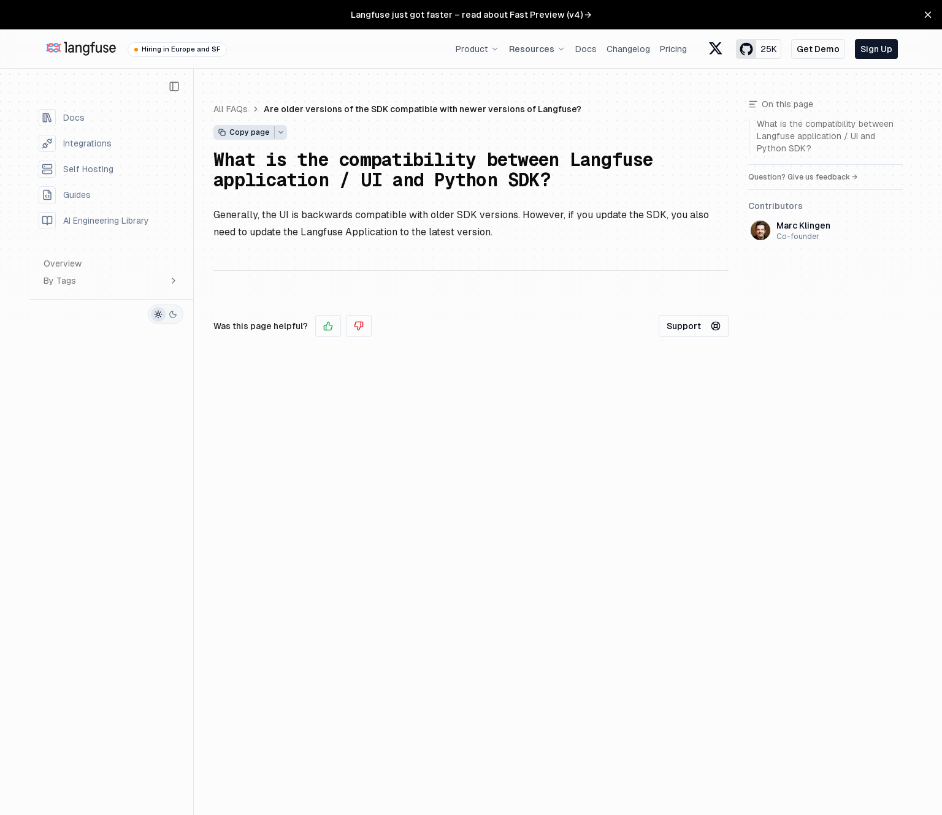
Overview (63, 263)
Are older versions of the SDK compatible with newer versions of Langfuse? (422, 109)
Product (477, 49)
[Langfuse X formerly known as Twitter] (716, 49)
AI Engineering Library (94, 220)
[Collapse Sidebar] (174, 86)
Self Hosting (76, 169)
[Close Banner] (928, 15)
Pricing (673, 49)
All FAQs (230, 109)
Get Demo (818, 49)
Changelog (628, 49)
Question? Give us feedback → (803, 177)
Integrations (75, 143)
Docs (586, 49)
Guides (65, 194)
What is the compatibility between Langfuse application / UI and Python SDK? (433, 170)
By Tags (111, 281)
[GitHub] (42, 314)
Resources (537, 49)
